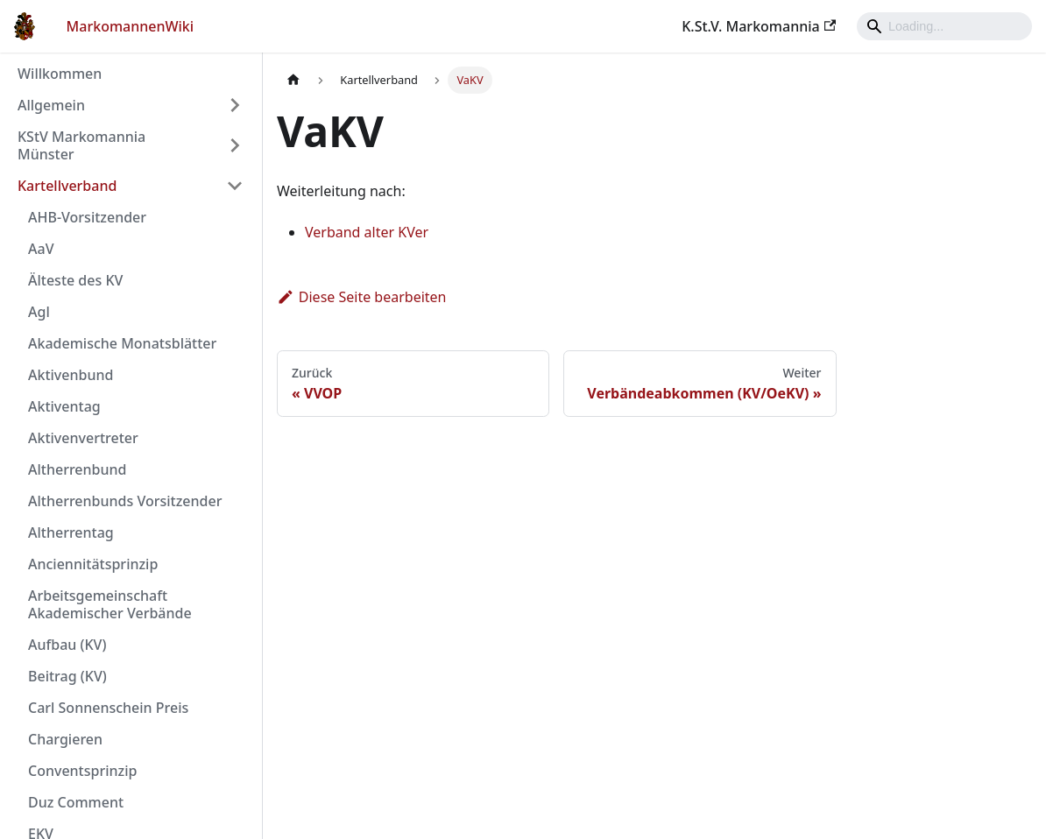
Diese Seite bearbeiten (362, 297)
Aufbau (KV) (67, 644)
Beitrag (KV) (67, 676)
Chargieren (65, 739)
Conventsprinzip (82, 770)
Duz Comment (76, 802)
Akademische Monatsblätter (122, 343)
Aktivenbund (70, 374)
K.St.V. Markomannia (759, 26)
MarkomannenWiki (130, 26)
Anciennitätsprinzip (93, 564)
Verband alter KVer (366, 232)
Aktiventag (64, 406)
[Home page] (293, 80)
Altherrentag (71, 532)
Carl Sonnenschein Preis (108, 707)
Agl (39, 311)
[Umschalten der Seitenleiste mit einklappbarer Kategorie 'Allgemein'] (235, 105)
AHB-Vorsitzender (87, 217)
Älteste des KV (75, 280)
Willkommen (60, 73)
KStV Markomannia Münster (81, 145)
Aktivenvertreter (83, 438)
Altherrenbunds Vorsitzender (125, 501)
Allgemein (51, 105)
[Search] (944, 26)
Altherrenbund (77, 469)
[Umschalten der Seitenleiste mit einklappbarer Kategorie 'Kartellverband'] (235, 186)
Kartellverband (67, 185)
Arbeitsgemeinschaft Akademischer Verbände (110, 604)
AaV (40, 248)
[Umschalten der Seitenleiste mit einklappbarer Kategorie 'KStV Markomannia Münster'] (235, 145)
